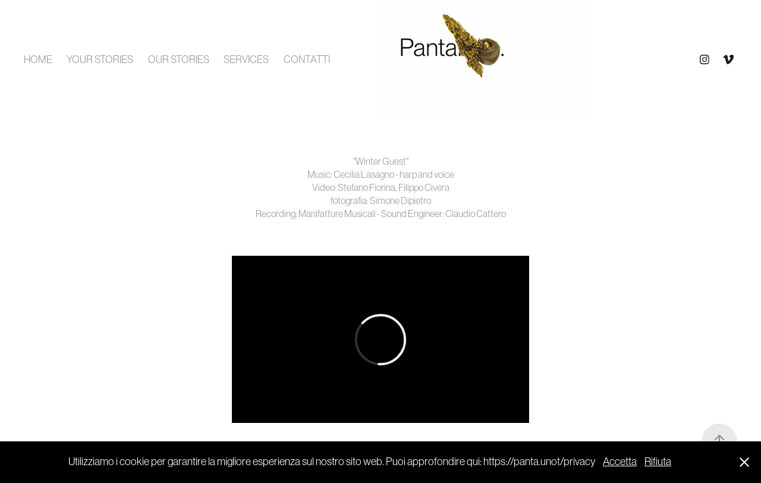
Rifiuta (657, 462)
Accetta (620, 462)
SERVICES (246, 59)
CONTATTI (307, 59)
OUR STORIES (178, 59)
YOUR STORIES (100, 59)
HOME (38, 59)
